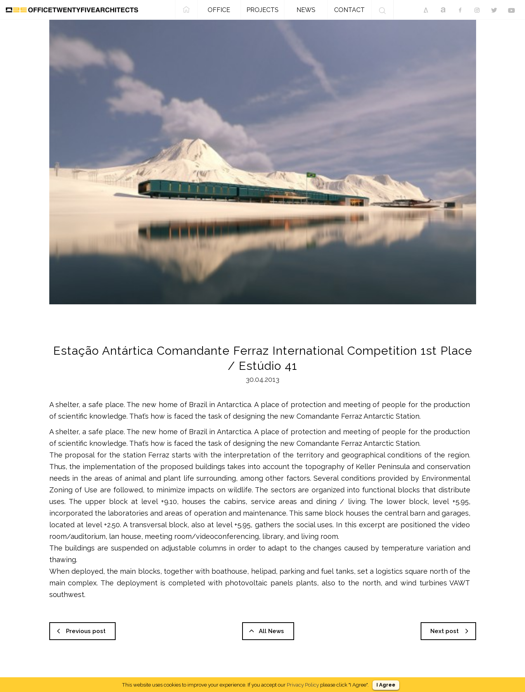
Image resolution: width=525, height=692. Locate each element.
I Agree (385, 685)
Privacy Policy (303, 685)
